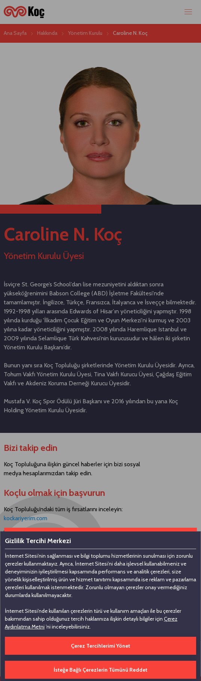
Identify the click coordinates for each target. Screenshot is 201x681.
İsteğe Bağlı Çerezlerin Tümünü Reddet (100, 669)
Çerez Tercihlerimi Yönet (100, 645)
